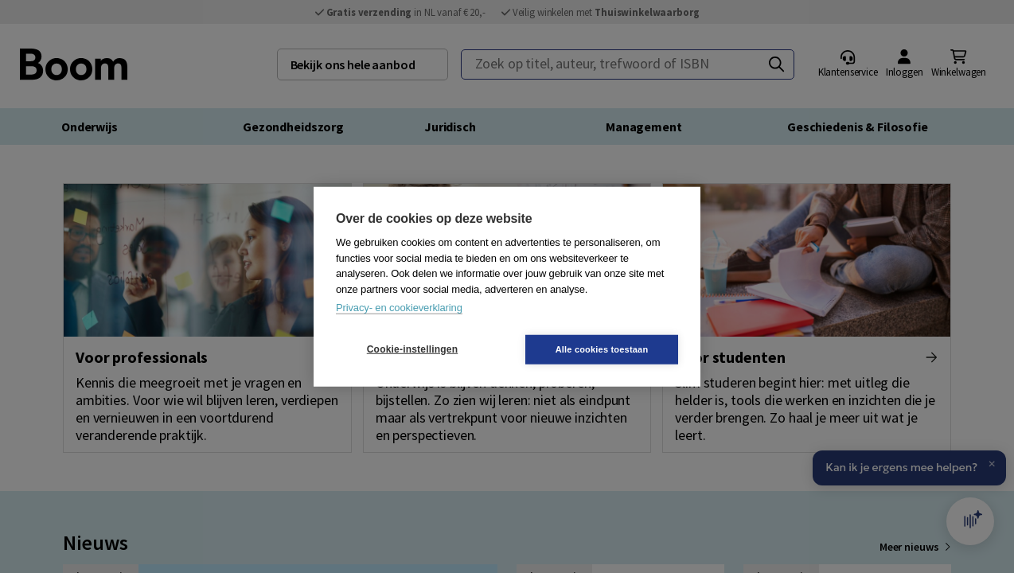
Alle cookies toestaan (602, 348)
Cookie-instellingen (412, 349)
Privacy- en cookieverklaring (399, 308)
